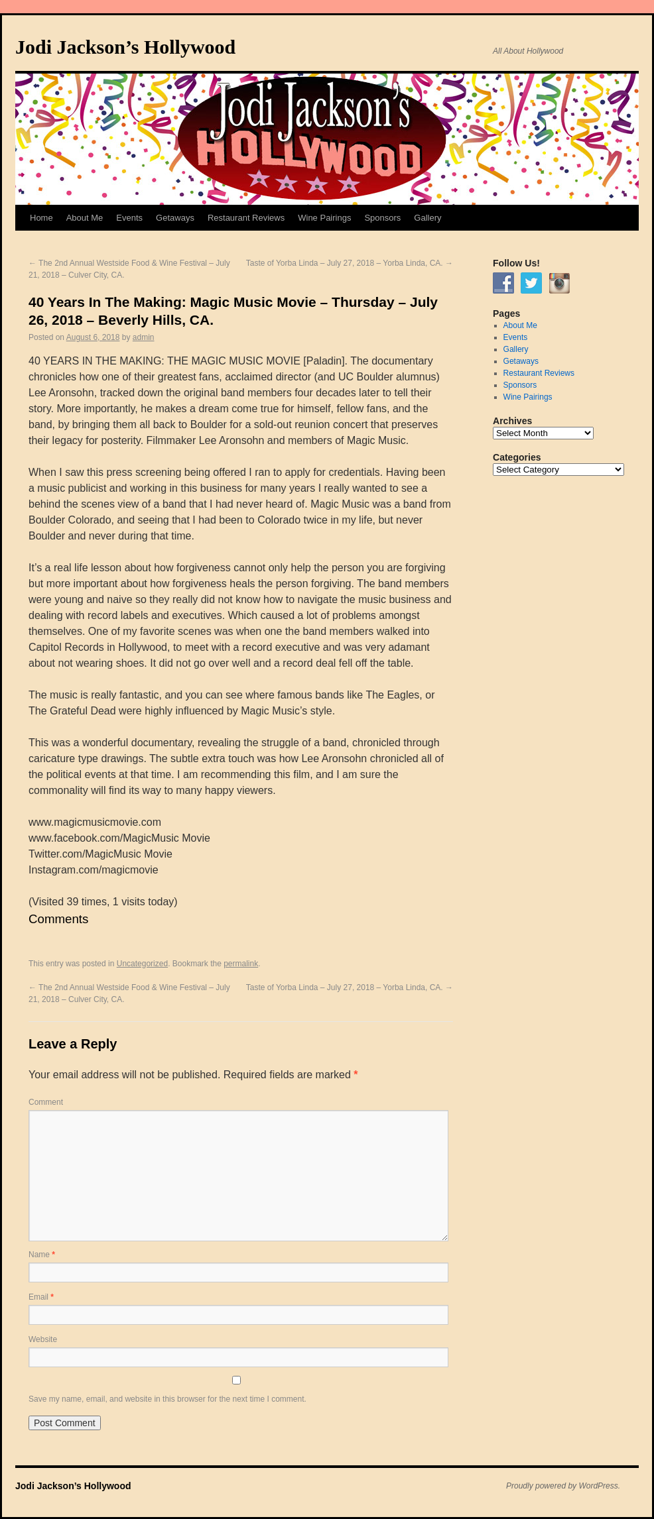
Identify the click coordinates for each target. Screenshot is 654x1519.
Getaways (175, 218)
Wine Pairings (324, 218)
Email (41, 1297)
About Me (84, 218)
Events (129, 218)
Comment (46, 1102)
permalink (241, 963)
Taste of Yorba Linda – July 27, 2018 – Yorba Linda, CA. (349, 263)
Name (42, 1254)
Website (43, 1339)
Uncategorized (142, 963)
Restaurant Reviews (246, 218)
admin (144, 337)
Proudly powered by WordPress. (563, 1486)
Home (41, 218)
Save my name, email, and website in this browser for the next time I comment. (167, 1399)
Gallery (427, 218)
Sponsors (382, 218)
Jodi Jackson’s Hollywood (125, 47)
